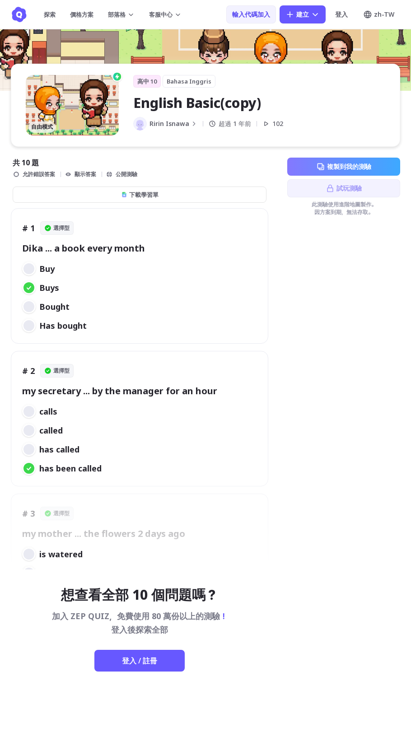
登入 (341, 14)
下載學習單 (140, 195)
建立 (302, 14)
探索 (50, 14)
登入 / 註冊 (139, 661)
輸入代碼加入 (251, 14)
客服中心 (165, 14)
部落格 (121, 14)
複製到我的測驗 (343, 166)
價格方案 (81, 14)
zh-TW (378, 14)
